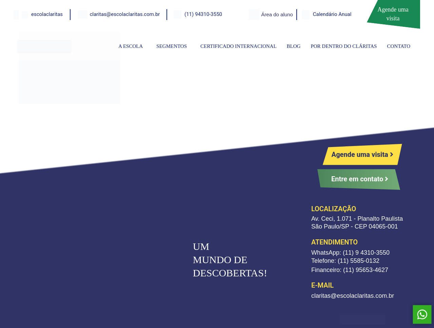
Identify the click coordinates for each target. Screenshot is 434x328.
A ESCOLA (130, 46)
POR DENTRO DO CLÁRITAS (344, 46)
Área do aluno (277, 14)
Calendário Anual (332, 14)
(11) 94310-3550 (203, 14)
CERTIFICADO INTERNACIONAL (238, 46)
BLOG (294, 46)
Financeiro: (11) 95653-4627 (349, 270)
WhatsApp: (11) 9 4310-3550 (350, 252)
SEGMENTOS (171, 46)
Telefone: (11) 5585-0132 (345, 260)
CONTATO (398, 46)
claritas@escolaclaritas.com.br (125, 14)
